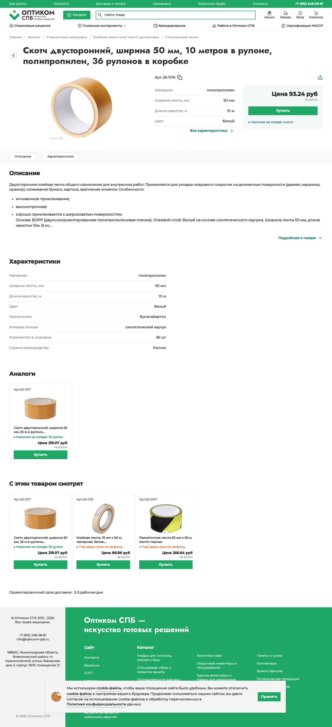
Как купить (18, 4)
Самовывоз (162, 4)
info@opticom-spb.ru (33, 639)
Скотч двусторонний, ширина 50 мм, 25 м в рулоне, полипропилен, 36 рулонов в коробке (40, 430)
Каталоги (61, 4)
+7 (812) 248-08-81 (32, 635)
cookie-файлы (109, 688)
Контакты (260, 4)
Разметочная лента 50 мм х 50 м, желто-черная (165, 540)
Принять (269, 697)
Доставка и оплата (110, 4)
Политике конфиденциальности (96, 704)
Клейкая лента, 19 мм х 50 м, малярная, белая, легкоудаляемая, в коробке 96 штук (101, 540)
